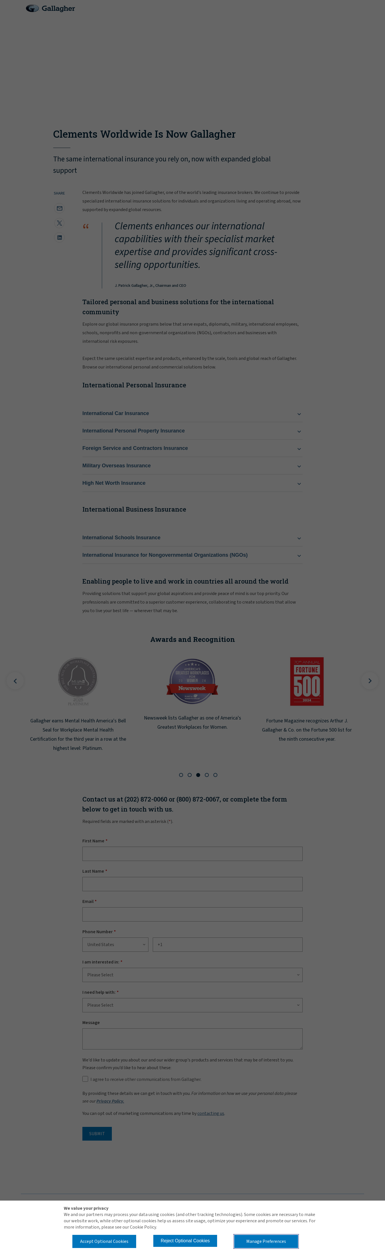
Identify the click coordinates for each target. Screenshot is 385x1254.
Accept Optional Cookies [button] (104, 1241)
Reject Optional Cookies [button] (185, 1240)
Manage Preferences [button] (266, 1241)
